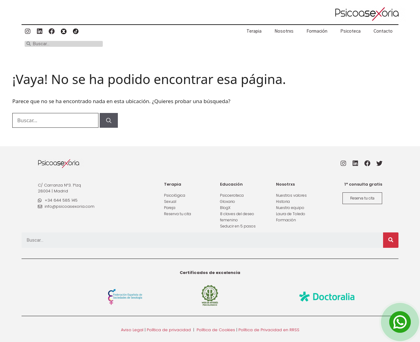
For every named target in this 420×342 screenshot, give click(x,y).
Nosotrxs (284, 31)
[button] (362, 198)
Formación (316, 31)
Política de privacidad (169, 330)
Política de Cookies (216, 330)
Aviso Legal (132, 330)
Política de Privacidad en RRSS (268, 330)
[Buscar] (109, 120)
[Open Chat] (400, 322)
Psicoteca (350, 31)
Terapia (254, 31)
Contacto (383, 31)
